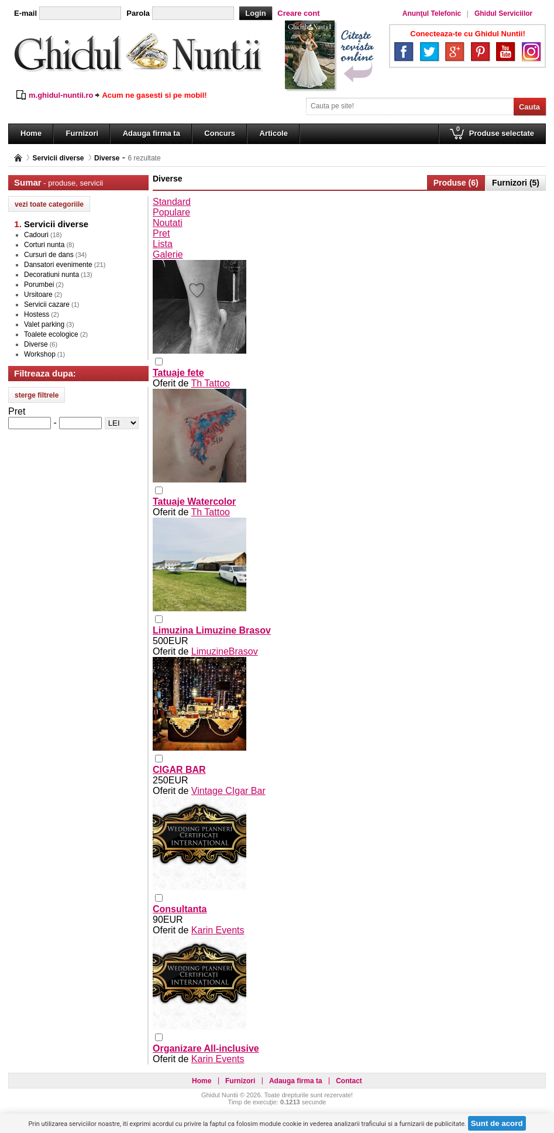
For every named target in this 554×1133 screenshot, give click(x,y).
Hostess (36, 314)
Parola (138, 13)
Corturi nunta (44, 245)
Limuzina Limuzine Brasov (212, 630)
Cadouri (36, 235)
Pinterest (480, 51)
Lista (163, 244)
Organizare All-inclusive (206, 1048)
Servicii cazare (47, 304)
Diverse (106, 158)
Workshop (40, 354)
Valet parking (44, 324)
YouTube (505, 51)
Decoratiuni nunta (51, 275)
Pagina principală (18, 158)
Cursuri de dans (49, 255)
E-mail (25, 13)
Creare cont (298, 13)
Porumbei (39, 284)
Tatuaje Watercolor (194, 501)
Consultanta (180, 909)
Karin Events (218, 930)
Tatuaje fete (178, 373)
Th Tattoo (210, 383)
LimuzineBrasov (224, 651)
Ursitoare (38, 294)
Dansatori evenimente (58, 265)
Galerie (168, 254)
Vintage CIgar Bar (228, 791)
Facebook (403, 51)
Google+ (454, 51)
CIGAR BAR (179, 770)
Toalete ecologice (51, 334)
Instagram (531, 51)
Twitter (429, 51)
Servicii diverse (58, 158)
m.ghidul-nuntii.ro (61, 95)
